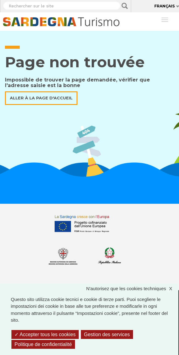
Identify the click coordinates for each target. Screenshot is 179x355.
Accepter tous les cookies (45, 334)
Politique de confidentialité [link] (43, 344)
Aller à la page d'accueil (41, 98)
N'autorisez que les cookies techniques (132, 288)
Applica (125, 5)
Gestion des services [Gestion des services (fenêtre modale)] (107, 334)
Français (164, 6)
